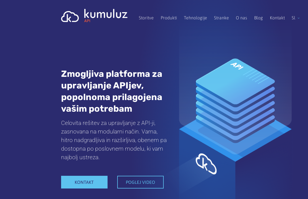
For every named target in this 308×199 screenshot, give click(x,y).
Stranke (221, 17)
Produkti (169, 17)
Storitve (146, 17)
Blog (258, 17)
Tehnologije (195, 17)
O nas (241, 17)
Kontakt (277, 17)
